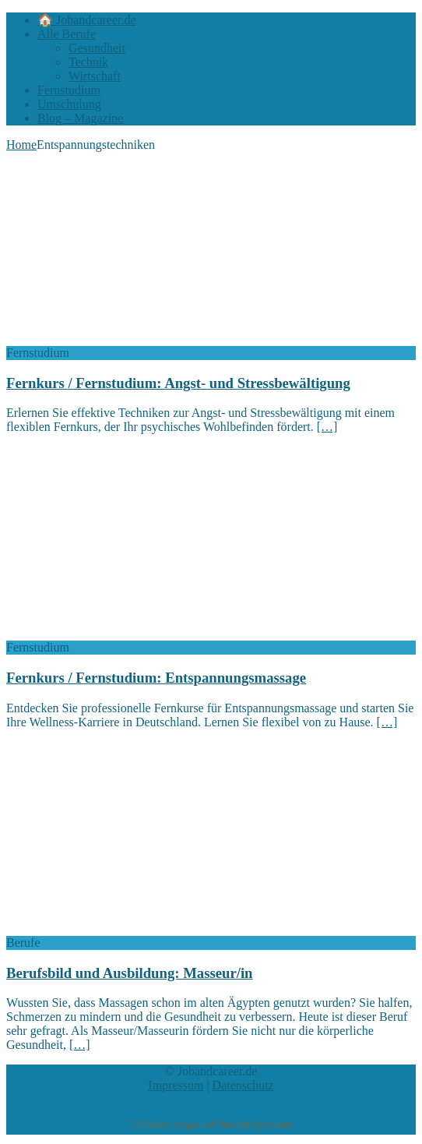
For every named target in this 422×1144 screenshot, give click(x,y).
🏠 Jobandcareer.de (86, 19)
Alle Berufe (66, 34)
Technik (88, 62)
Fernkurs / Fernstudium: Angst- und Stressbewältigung (178, 383)
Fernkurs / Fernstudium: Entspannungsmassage (156, 677)
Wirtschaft (95, 76)
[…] (327, 426)
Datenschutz (243, 1085)
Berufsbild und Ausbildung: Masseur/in (129, 973)
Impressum (175, 1085)
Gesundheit (97, 48)
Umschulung (69, 104)
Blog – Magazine (80, 118)
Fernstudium (68, 90)
